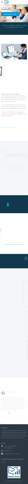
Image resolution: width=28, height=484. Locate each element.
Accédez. (3, 462)
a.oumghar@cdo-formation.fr (12, 454)
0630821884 (7, 451)
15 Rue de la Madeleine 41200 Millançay (10, 447)
